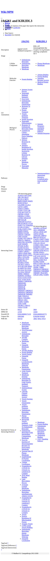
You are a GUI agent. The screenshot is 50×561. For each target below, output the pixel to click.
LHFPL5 (26, 251)
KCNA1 (26, 248)
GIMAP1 (21, 235)
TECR (28, 279)
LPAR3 (25, 253)
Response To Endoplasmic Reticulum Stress (27, 127)
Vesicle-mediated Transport (25, 115)
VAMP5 (26, 302)
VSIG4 (20, 307)
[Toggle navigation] (1, 18)
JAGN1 (25, 41)
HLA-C (46, 250)
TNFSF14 (25, 296)
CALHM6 (21, 205)
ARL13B (21, 197)
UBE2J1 (20, 300)
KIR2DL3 (41, 41)
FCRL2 (26, 227)
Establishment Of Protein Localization (26, 458)
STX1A (20, 277)
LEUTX (43, 256)
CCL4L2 (28, 205)
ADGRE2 (36, 228)
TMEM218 (37, 269)
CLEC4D (21, 212)
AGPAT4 (21, 195)
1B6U (35, 319)
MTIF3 (25, 255)
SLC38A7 (36, 265)
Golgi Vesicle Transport (26, 372)
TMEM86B (45, 271)
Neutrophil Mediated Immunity (25, 95)
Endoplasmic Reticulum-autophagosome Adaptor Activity (27, 493)
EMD (46, 245)
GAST (42, 249)
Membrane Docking (25, 376)
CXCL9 (42, 243)
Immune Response (43, 133)
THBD (41, 267)
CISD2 (46, 239)
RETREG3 (21, 262)
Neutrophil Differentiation (26, 122)
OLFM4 (40, 260)
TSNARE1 (26, 298)
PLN (45, 260)
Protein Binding (27, 79)
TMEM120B (22, 285)
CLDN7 (20, 210)
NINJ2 (30, 255)
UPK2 (41, 275)
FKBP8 (20, 231)
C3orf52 (36, 239)
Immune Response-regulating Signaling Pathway (40, 127)
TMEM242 (21, 292)
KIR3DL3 (28, 249)
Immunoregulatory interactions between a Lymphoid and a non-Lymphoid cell (43, 178)
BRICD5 (36, 237)
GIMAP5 (27, 235)
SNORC (36, 267)
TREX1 (20, 298)
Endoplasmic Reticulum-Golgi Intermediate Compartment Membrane (27, 434)
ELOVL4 (28, 221)
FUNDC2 (36, 249)
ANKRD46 (41, 230)
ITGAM (36, 254)
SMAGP (27, 272)
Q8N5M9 (21, 316)
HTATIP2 (29, 242)
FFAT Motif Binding (26, 476)
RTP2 (27, 262)
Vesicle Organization (26, 402)
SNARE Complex (25, 338)
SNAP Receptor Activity (27, 331)
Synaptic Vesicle (27, 524)
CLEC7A (27, 212)
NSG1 (35, 260)
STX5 (29, 277)
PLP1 (27, 259)
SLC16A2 (21, 270)
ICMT (20, 244)
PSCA (25, 261)
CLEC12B (26, 210)
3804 (35, 309)
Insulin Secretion (27, 119)
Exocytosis (25, 99)
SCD (19, 266)
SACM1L (21, 264)
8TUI (44, 319)
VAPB (24, 303)
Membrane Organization (26, 368)
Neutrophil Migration (25, 167)
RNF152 (36, 263)
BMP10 (20, 201)
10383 (35, 312)
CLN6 (42, 241)
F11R (31, 223)
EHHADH (21, 221)
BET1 (27, 199)
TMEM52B (21, 294)
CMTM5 (21, 214)
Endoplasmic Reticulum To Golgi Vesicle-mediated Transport (26, 382)
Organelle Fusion (25, 357)
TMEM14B (21, 289)
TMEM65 (29, 294)
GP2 (24, 238)
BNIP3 (30, 201)
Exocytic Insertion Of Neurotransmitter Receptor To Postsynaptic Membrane (27, 444)
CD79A (20, 207)
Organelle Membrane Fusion (25, 347)
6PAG (40, 319)
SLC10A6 (27, 268)
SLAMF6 (21, 268)
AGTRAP (43, 228)
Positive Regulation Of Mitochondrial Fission (26, 519)
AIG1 (35, 230)
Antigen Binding (42, 75)
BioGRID (8, 35)
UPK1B (36, 275)
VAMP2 (20, 302)
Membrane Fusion (25, 342)
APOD (41, 232)
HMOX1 (28, 240)
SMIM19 (26, 274)
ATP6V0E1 (37, 235)
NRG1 (20, 257)
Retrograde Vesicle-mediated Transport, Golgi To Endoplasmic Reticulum (27, 424)
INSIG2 (41, 252)
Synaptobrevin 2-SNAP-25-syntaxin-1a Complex (26, 509)
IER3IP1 (25, 244)
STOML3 (28, 276)
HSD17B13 (21, 242)
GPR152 (29, 238)
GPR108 (36, 250)
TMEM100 (27, 281)
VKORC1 (21, 305)
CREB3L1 (21, 216)
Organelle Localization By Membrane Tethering (27, 362)
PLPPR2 (36, 262)
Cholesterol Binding (41, 436)
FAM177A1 (22, 225)
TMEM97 (36, 273)
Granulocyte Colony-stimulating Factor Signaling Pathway (27, 134)
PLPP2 (20, 261)
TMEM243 (29, 292)
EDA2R (23, 220)
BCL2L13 (21, 199)
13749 (20, 312)
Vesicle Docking (27, 399)
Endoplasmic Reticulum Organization (26, 102)
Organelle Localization (26, 539)
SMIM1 (20, 274)
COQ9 (46, 241)
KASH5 (20, 248)
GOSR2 (20, 238)
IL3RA (26, 246)
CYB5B (36, 245)
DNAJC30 (27, 218)
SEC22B (24, 266)
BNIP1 (25, 201)
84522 (20, 309)
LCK (38, 256)
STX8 (24, 279)
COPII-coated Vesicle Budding (27, 526)
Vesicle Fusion (26, 354)
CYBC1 (27, 216)
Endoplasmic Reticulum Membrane (26, 65)
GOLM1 (24, 236)
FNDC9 (25, 231)
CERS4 (20, 208)
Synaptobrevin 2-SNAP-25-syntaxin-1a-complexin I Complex (26, 501)
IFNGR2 (20, 246)
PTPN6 (41, 262)
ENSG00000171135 (24, 314)
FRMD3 (20, 233)
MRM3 (20, 255)
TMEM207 (21, 290)
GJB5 (19, 236)
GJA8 (47, 249)
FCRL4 (20, 229)
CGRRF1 (26, 208)
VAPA (20, 303)
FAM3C (43, 247)
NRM (46, 258)
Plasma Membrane (43, 63)
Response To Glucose (26, 107)
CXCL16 (36, 243)
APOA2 (36, 232)
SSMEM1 (21, 276)
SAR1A (27, 264)
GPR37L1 (21, 240)
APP (25, 195)
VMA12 (27, 305)
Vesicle (24, 514)
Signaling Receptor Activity (43, 79)
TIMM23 (21, 281)
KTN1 (47, 254)
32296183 (16, 28)
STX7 (20, 279)
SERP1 (29, 266)
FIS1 (29, 229)
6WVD (20, 319)
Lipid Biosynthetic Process (26, 481)
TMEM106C (22, 283)
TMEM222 (44, 269)
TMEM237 (29, 290)
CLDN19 (36, 241)
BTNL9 (25, 203)
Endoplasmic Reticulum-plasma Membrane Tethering (26, 533)
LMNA (20, 253)
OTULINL (25, 257)
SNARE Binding (27, 350)
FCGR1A (21, 227)
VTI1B (25, 307)
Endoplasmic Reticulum (26, 61)
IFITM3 (36, 252)
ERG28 (20, 223)
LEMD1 (20, 251)
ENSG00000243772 (40, 314)
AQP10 (35, 234)
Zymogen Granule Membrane (25, 486)
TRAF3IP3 (44, 273)
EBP (19, 220)
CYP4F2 (20, 218)
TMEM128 (21, 287)
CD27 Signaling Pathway (42, 440)
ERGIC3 (26, 223)
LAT (34, 256)
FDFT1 (25, 229)
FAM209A (29, 225)
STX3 (25, 277)
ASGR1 (41, 234)
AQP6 (29, 195)
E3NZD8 (36, 316)
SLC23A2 (28, 270)
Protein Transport (25, 111)
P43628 (42, 316)
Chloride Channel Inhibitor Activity (25, 394)
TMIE (20, 296)
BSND (20, 203)
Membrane (25, 69)
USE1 (26, 300)
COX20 (26, 214)
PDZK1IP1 (21, 259)
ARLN (26, 197)
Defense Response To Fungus (26, 141)
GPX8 (41, 250)
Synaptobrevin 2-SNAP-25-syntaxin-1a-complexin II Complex (26, 469)
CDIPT (25, 207)
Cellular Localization (26, 463)
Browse (7, 23)
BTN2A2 (43, 237)
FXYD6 (26, 233)
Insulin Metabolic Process (25, 162)
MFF (29, 253)
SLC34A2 (21, 272)
